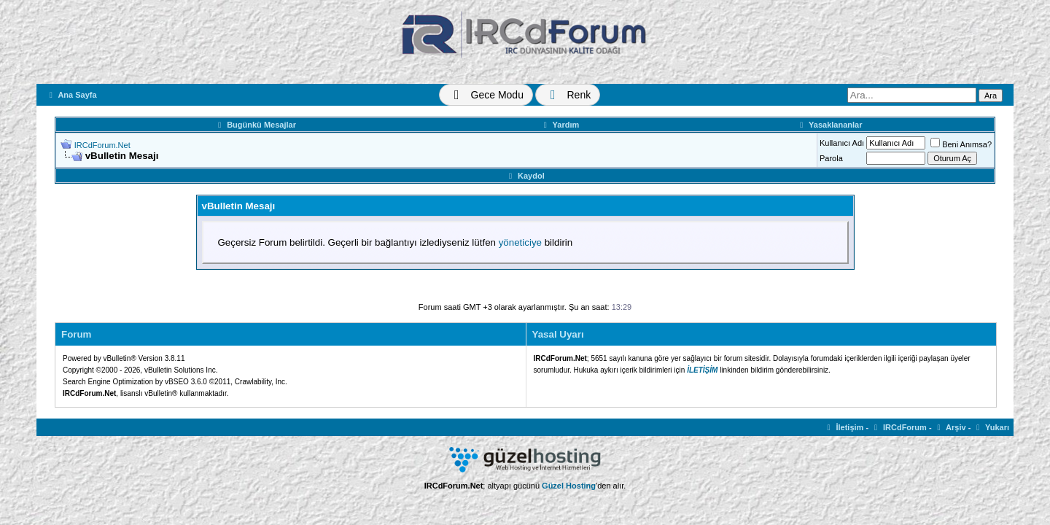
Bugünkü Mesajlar (255, 124)
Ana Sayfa (71, 94)
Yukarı (991, 427)
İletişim (844, 427)
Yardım (559, 124)
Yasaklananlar (829, 124)
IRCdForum (899, 427)
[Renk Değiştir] (567, 95)
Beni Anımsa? (961, 144)
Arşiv (950, 427)
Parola (831, 158)
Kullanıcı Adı (842, 143)
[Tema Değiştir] (486, 95)
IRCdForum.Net (102, 145)
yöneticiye (520, 242)
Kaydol (524, 175)
